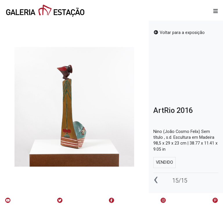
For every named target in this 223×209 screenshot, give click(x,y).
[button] (215, 11)
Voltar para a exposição (179, 32)
